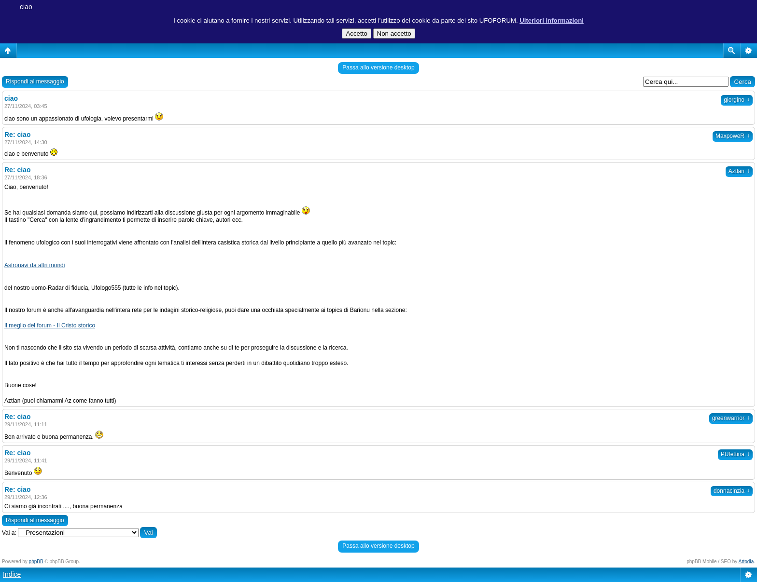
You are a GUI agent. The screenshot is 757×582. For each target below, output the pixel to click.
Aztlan (739, 171)
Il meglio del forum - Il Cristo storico (49, 325)
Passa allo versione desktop (378, 67)
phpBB (36, 561)
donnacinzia (732, 490)
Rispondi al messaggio (35, 81)
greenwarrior (731, 418)
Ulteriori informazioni (551, 20)
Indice (12, 574)
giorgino (737, 99)
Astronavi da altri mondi (34, 265)
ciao (26, 7)
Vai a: (9, 532)
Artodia (746, 561)
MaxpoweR (732, 136)
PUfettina (735, 454)
